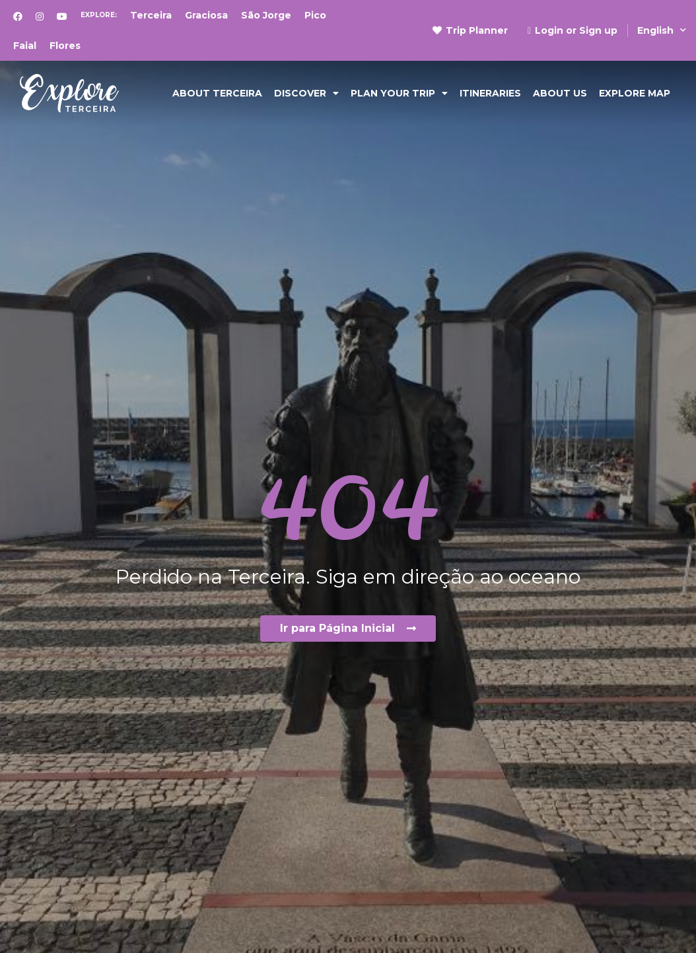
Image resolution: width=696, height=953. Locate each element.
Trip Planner (470, 30)
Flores (65, 46)
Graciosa (206, 15)
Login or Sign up (572, 30)
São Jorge (266, 15)
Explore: (99, 15)
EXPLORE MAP (634, 93)
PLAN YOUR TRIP (399, 93)
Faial (24, 46)
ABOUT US (560, 93)
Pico (315, 15)
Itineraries (490, 93)
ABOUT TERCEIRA (217, 93)
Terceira (151, 15)
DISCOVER (306, 93)
